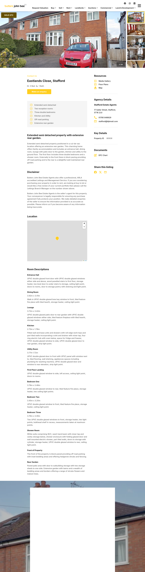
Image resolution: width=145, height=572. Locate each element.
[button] (53, 8)
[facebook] (125, 3)
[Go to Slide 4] (136, 54)
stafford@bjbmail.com (108, 121)
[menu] (83, 8)
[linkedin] (134, 3)
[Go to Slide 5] (136, 66)
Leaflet (85, 260)
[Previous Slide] (2, 39)
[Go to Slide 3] (136, 42)
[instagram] (130, 3)
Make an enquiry (39, 92)
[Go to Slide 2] (136, 29)
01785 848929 (105, 117)
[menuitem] (40, 8)
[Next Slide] (123, 39)
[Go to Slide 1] (135, 17)
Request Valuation (40, 8)
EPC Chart (103, 155)
